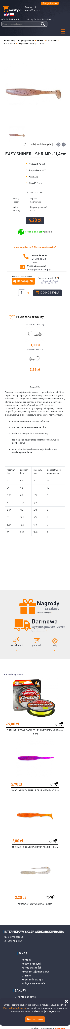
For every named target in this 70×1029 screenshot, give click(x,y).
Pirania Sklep (10, 40)
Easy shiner (51, 40)
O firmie (26, 975)
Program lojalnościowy (35, 971)
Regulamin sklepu (32, 979)
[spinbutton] (21, 293)
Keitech (40, 40)
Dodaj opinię (25, 281)
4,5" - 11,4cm (9, 43)
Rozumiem (35, 1019)
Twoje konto (50, 3)
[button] (63, 32)
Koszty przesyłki (31, 963)
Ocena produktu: (46, 278)
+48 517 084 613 (10, 19)
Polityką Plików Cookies (14, 1008)
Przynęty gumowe (26, 40)
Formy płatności (31, 967)
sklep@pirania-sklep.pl (41, 19)
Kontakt (26, 959)
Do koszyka (47, 292)
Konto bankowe (26, 997)
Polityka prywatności (33, 983)
